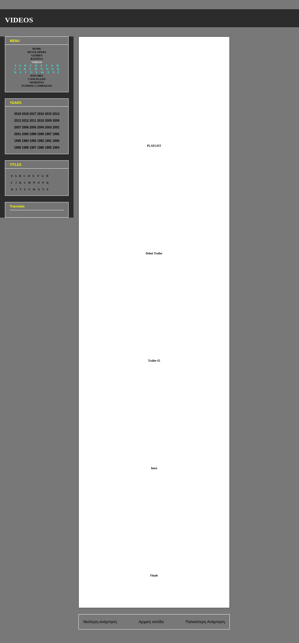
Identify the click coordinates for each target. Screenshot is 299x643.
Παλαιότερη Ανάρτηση (205, 621)
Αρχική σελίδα (151, 621)
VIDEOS (19, 20)
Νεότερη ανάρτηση (100, 621)
